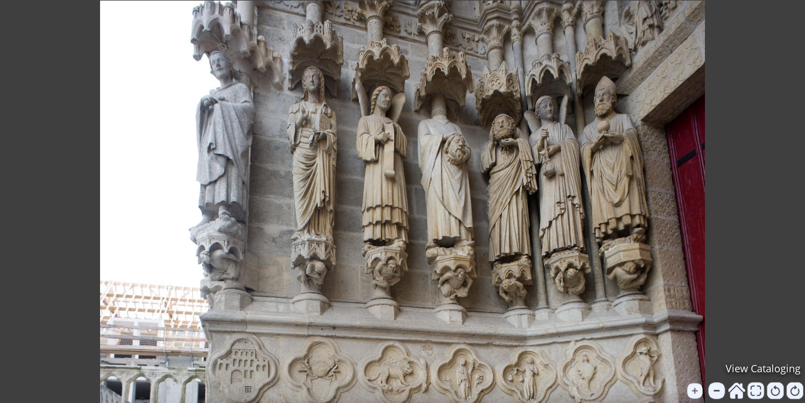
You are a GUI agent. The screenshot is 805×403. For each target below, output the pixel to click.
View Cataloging (763, 368)
